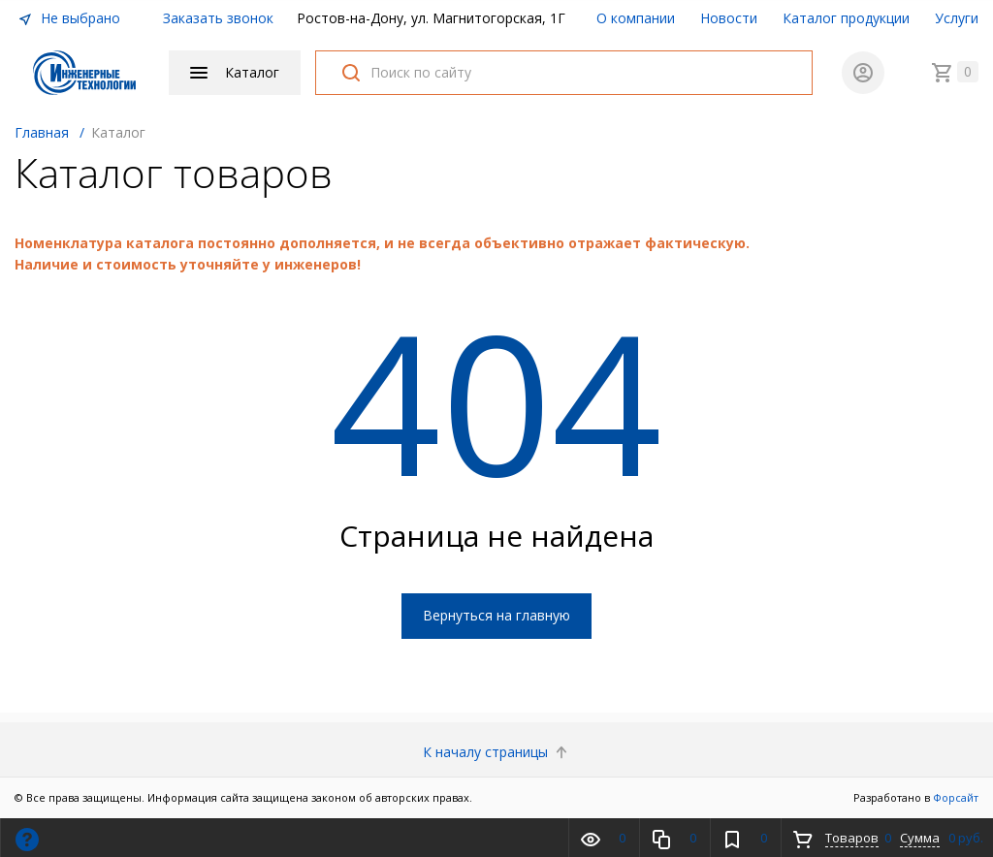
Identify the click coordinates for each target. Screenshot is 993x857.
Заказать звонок (218, 18)
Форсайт (955, 797)
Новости (728, 18)
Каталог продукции (846, 18)
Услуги (956, 18)
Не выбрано (68, 18)
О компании (635, 18)
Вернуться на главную (496, 615)
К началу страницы (497, 752)
